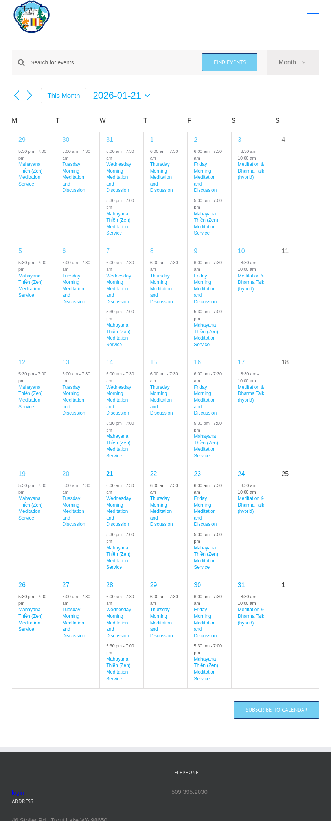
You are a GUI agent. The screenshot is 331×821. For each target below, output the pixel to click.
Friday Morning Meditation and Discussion (205, 177)
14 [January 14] (109, 362)
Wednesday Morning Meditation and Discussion (118, 177)
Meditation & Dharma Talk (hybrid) (251, 171)
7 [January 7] (108, 251)
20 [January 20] (66, 473)
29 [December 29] (22, 139)
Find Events (230, 62)
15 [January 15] (153, 362)
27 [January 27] (66, 585)
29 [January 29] (153, 585)
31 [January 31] (241, 585)
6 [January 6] (64, 251)
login (18, 792)
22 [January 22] (153, 473)
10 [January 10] (241, 251)
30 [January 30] (197, 585)
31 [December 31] (109, 139)
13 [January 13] (66, 362)
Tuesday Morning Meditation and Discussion (74, 177)
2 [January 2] (195, 139)
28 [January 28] (109, 585)
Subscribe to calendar (276, 710)
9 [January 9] (195, 251)
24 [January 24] (241, 473)
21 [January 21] (109, 473)
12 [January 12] (22, 362)
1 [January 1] (152, 139)
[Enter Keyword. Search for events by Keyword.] (112, 62)
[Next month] (30, 96)
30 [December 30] (66, 139)
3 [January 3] (239, 139)
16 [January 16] (197, 362)
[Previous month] (16, 96)
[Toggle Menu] (313, 16)
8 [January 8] (152, 251)
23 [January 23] (197, 473)
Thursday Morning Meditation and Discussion (161, 177)
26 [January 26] (22, 585)
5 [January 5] (20, 251)
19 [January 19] (22, 473)
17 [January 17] (241, 362)
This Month (64, 95)
